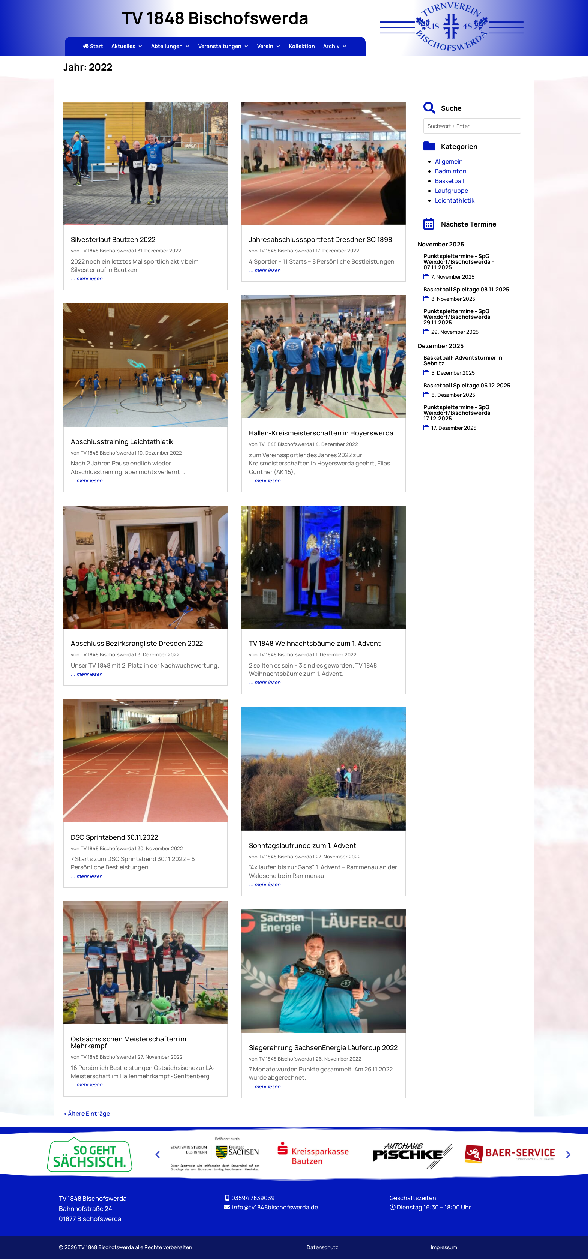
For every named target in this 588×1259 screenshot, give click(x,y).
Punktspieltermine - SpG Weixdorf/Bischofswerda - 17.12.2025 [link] (458, 412)
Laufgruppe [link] (451, 190)
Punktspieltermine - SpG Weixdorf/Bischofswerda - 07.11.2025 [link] (458, 261)
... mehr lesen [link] (86, 278)
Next (567, 1154)
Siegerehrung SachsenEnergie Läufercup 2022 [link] (323, 1047)
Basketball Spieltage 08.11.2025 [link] (466, 289)
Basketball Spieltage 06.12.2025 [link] (466, 385)
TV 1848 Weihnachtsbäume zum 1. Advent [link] (315, 643)
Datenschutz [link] (322, 1247)
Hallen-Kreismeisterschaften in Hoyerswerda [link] (321, 432)
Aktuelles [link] (123, 47)
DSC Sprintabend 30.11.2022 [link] (114, 837)
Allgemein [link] (449, 161)
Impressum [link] (444, 1247)
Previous (157, 1154)
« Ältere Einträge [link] (86, 1113)
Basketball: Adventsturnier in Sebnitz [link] (462, 360)
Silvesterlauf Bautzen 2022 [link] (113, 239)
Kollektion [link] (302, 47)
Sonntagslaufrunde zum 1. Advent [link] (302, 845)
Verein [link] (265, 47)
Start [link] (93, 47)
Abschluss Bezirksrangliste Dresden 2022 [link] (137, 643)
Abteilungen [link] (167, 47)
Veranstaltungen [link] (220, 47)
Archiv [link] (331, 47)
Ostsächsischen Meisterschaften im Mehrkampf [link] (128, 1042)
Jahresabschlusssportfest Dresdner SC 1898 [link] (320, 239)
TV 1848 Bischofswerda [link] (107, 250)
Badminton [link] (450, 171)
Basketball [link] (449, 181)
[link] (452, 48)
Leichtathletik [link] (454, 200)
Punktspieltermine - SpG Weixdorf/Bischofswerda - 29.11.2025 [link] (458, 316)
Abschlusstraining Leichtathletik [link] (122, 441)
